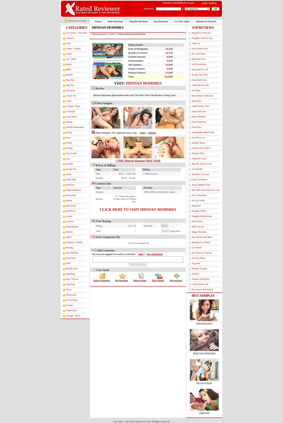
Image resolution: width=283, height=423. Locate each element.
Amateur (67, 38)
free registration (151, 254)
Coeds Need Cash (203, 284)
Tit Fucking (68, 300)
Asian (65, 53)
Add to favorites (101, 280)
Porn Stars (68, 258)
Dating (66, 121)
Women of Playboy (204, 279)
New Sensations (202, 195)
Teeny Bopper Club (204, 184)
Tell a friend (158, 280)
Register (216, 3)
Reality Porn (69, 268)
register (149, 133)
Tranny (66, 305)
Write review (140, 280)
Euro (65, 137)
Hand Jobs (68, 179)
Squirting (67, 284)
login (139, 133)
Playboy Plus (201, 153)
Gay (65, 158)
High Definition (70, 190)
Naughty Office (202, 211)
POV (65, 263)
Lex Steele (200, 247)
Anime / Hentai (70, 48)
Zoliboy (198, 273)
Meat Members (202, 116)
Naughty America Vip (205, 38)
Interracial (68, 205)
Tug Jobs (199, 263)
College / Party (70, 106)
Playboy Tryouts (202, 268)
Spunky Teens (201, 142)
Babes (66, 64)
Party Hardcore (202, 121)
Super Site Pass (202, 111)
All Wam (199, 90)
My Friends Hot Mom (205, 237)
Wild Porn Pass (202, 64)
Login (207, 3)
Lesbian (66, 221)
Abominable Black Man (206, 132)
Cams (65, 101)
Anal (65, 43)
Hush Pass (200, 127)
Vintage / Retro (70, 315)
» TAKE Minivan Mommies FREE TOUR (137, 160)
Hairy (65, 174)
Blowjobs (67, 90)
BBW (65, 69)
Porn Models (69, 252)
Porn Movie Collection (205, 95)
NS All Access (201, 137)
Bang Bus (199, 205)
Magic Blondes (202, 231)
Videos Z (199, 43)
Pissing (66, 247)
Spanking (67, 273)
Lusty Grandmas (202, 179)
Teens (65, 289)
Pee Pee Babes (202, 258)
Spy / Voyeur (69, 279)
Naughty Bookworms (205, 216)
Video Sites (68, 310)
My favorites (121, 280)
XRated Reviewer (96, 34)
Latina (66, 216)
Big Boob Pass (202, 59)
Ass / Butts (68, 59)
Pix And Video (202, 53)
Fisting (66, 148)
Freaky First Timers (204, 148)
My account (176, 280)
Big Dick (67, 80)
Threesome (68, 294)
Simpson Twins (202, 158)
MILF (66, 237)
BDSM (66, 74)
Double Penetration (72, 127)
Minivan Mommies (144, 83)
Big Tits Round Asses (205, 163)
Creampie (67, 111)
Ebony (66, 132)
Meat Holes (200, 221)
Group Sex (68, 169)
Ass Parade (200, 169)
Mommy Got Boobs (204, 242)
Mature (66, 231)
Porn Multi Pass (202, 80)
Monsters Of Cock (203, 174)
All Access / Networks (73, 32)
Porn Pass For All (203, 69)
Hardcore (67, 184)
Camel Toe (68, 95)
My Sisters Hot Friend (205, 289)
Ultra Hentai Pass (203, 48)
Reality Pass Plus (203, 74)
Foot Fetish (68, 153)
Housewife (68, 195)
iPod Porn (67, 211)
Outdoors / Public (71, 242)
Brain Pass (200, 101)
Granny (66, 163)
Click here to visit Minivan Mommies (138, 210)
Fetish (66, 142)
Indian (66, 200)
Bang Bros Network (204, 32)
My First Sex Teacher (205, 252)
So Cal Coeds (201, 200)
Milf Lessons (201, 226)
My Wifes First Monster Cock (209, 190)
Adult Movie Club (203, 85)
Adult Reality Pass (203, 106)
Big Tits (67, 85)
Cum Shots (68, 116)
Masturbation (69, 226)
